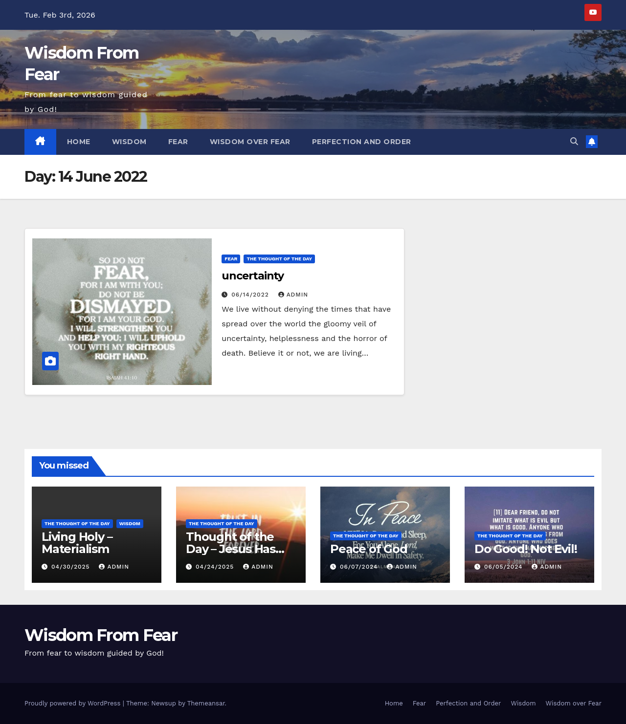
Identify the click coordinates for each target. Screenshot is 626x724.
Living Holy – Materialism (77, 543)
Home (78, 141)
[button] (574, 141)
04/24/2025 (216, 566)
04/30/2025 (71, 566)
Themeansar (206, 703)
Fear (178, 141)
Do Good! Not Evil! (525, 549)
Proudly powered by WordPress (73, 703)
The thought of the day (279, 258)
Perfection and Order (361, 141)
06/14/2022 (251, 294)
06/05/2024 (504, 566)
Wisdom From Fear (100, 635)
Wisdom (129, 141)
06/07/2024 (360, 566)
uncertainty (253, 275)
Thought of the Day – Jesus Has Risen (230, 549)
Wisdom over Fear (250, 141)
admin (293, 294)
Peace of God (368, 549)
